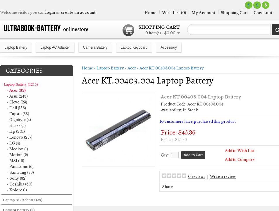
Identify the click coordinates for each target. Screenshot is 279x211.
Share (167, 187)
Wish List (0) (174, 13)
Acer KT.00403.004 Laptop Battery (172, 68)
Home (150, 13)
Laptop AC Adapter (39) (22, 200)
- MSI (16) (15, 161)
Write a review (223, 176)
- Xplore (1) (17, 190)
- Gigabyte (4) (19, 120)
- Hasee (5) (16, 125)
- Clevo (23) (17, 102)
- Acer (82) (16, 90)
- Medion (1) (17, 149)
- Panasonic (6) (20, 166)
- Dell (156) (16, 108)
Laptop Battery (15, 47)
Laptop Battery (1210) (21, 84)
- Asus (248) (17, 96)
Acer (132, 68)
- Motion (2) (17, 155)
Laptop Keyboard (134, 47)
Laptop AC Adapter (55, 47)
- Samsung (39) (20, 172)
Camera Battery (95, 47)
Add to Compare (239, 159)
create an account (78, 12)
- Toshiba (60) (19, 184)
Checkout (263, 13)
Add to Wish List (239, 151)
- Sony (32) (17, 178)
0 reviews (196, 176)
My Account (203, 13)
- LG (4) (13, 143)
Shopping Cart (234, 13)
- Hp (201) (16, 131)
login (50, 12)
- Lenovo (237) (19, 137)
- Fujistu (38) (18, 114)
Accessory (169, 47)
